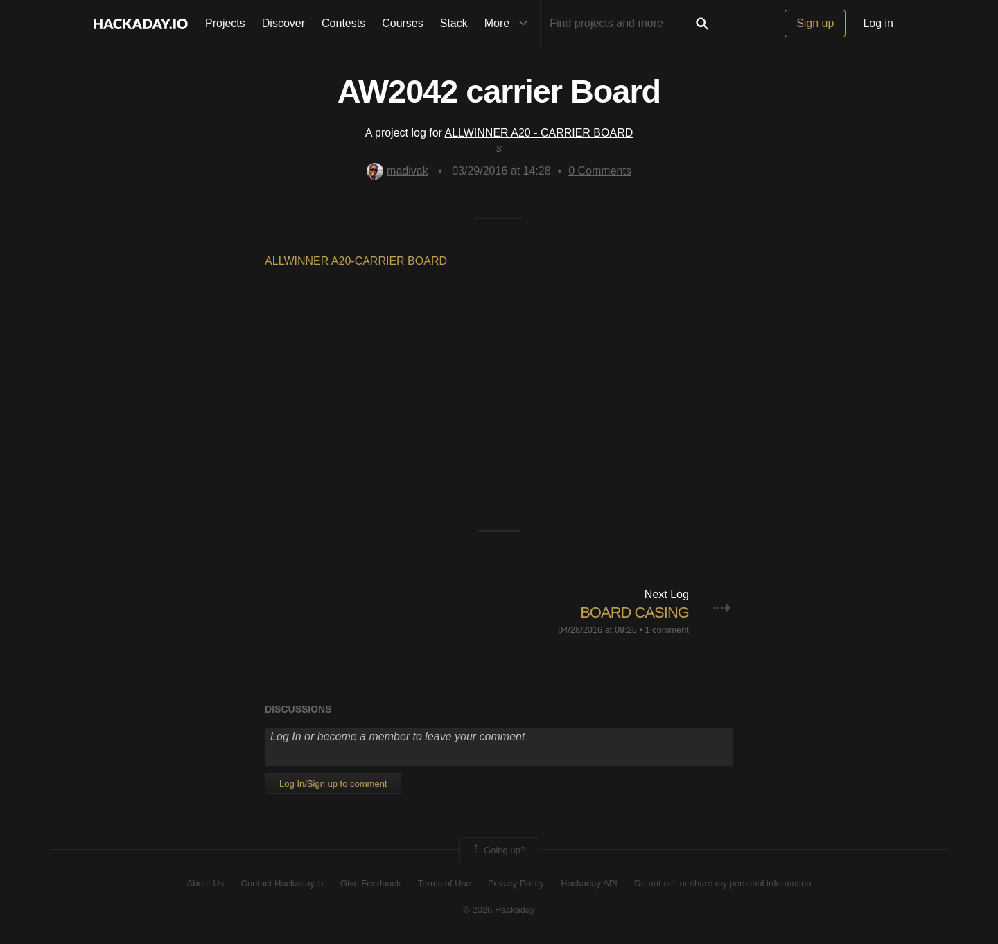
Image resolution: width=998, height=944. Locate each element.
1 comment (667, 629)
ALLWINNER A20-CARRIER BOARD (356, 261)
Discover (283, 23)
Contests (343, 23)
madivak (397, 171)
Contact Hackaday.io (282, 883)
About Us (205, 883)
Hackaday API (589, 883)
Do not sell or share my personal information (722, 883)
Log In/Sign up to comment (333, 783)
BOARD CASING (634, 612)
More (509, 23)
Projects (225, 23)
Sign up (815, 23)
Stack (454, 23)
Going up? (498, 850)
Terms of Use (444, 883)
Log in (878, 23)
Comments (599, 171)
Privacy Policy (516, 883)
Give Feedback (370, 883)
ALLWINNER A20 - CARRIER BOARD (538, 133)
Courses (402, 23)
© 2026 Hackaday (499, 909)
